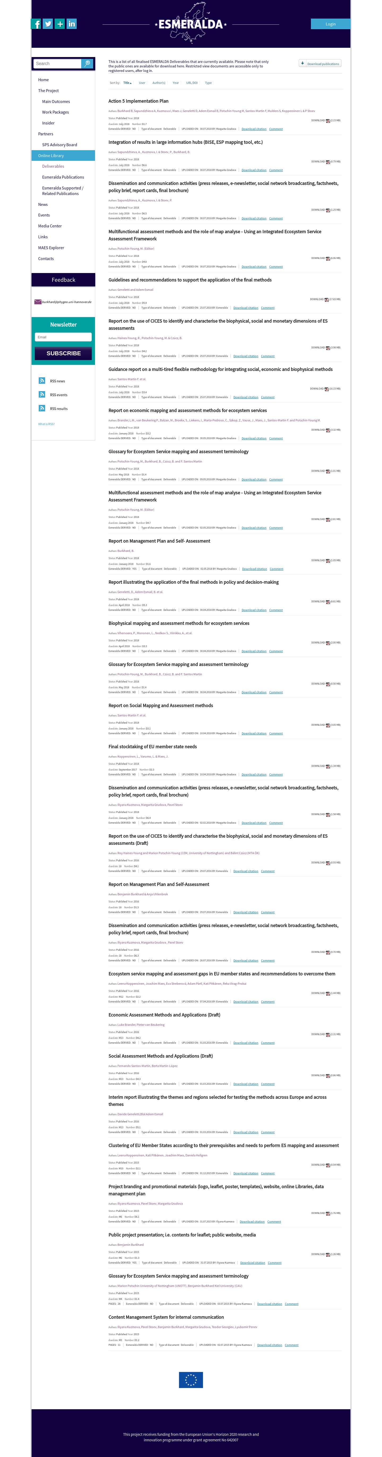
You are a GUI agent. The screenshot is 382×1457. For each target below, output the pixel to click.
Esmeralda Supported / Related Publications (63, 190)
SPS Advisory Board (59, 144)
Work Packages (55, 112)
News (43, 204)
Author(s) (159, 83)
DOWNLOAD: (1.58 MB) (326, 814)
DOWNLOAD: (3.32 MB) (326, 429)
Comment (276, 129)
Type (208, 83)
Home (43, 79)
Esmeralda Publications (63, 177)
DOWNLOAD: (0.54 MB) (326, 1164)
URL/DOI (192, 83)
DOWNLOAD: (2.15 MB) (326, 120)
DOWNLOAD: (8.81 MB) (326, 601)
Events (44, 215)
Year (176, 83)
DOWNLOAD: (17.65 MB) (325, 299)
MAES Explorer (51, 247)
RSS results (59, 409)
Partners (45, 133)
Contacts (46, 258)
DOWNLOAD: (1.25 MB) (326, 209)
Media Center (50, 225)
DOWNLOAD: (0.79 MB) (326, 161)
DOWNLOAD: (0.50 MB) (326, 683)
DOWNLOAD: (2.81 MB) (326, 519)
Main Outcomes (56, 101)
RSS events (58, 395)
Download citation (254, 129)
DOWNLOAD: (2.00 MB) (326, 642)
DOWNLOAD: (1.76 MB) (326, 1213)
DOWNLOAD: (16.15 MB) (325, 388)
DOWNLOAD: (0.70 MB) (326, 952)
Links (43, 236)
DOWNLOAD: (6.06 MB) (326, 258)
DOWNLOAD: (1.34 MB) (326, 766)
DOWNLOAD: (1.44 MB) (326, 993)
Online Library (51, 155)
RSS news (57, 381)
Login (331, 24)
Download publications (323, 64)
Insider (48, 123)
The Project (48, 90)
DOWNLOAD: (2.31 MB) (326, 1034)
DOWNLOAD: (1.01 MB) (326, 471)
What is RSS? (46, 424)
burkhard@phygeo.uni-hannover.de (66, 302)
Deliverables (53, 166)
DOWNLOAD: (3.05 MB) (326, 725)
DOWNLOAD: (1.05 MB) (326, 560)
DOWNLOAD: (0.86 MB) (326, 1075)
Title (127, 83)
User (142, 83)
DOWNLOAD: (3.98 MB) (326, 347)
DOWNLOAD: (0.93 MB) (326, 862)
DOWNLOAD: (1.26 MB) (326, 1254)
